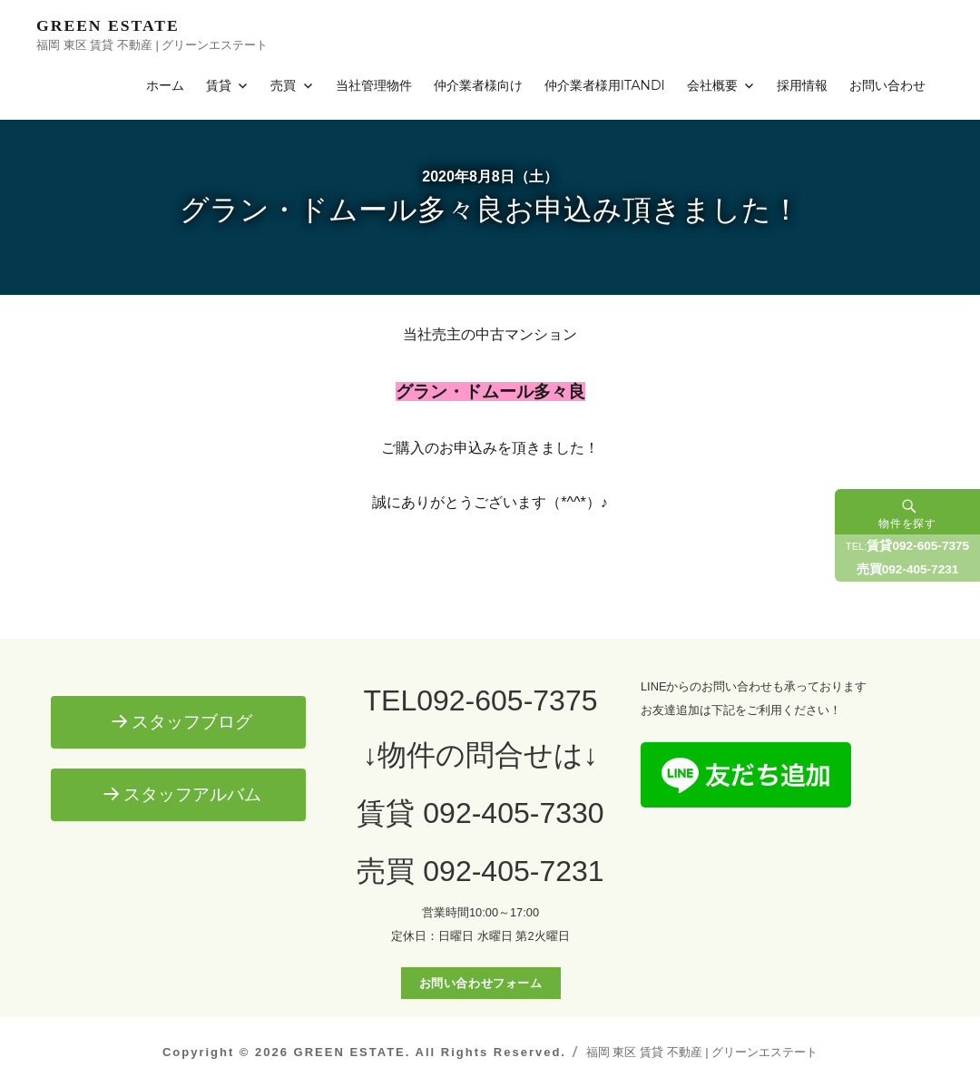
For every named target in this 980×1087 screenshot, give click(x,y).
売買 (283, 85)
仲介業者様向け (478, 85)
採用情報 (802, 85)
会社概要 (712, 85)
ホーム (165, 85)
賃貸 (218, 85)
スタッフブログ (192, 721)
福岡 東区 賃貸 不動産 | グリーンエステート (702, 1052)
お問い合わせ (887, 85)
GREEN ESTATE (108, 25)
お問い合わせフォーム (481, 983)
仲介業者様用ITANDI (604, 85)
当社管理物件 (374, 85)
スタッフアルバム (192, 794)
